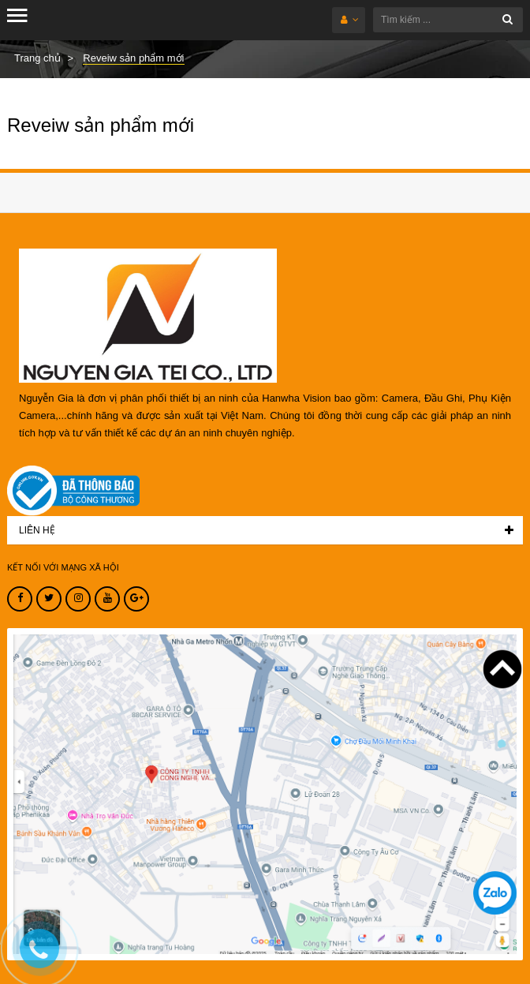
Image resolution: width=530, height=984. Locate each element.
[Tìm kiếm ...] (448, 19)
